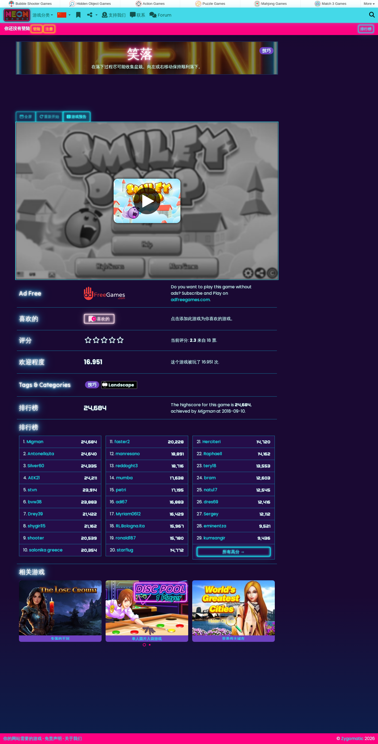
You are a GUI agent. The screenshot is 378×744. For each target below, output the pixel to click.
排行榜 (366, 28)
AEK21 (34, 478)
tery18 (209, 466)
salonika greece (46, 550)
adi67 (121, 502)
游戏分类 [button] (41, 15)
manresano (127, 454)
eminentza (215, 526)
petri (121, 490)
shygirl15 (36, 526)
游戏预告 (76, 116)
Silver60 (36, 466)
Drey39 (35, 514)
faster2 (122, 442)
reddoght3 (126, 466)
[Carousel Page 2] (149, 644)
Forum (160, 15)
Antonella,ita (41, 454)
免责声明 (53, 738)
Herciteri (211, 442)
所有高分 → (233, 551)
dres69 (211, 502)
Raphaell (212, 454)
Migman (34, 442)
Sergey (211, 514)
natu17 (210, 490)
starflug (125, 550)
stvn (32, 490)
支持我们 (114, 15)
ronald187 (125, 538)
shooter (36, 538)
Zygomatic (352, 738)
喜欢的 (99, 318)
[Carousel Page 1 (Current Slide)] (144, 644)
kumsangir (214, 538)
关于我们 (73, 738)
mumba (124, 478)
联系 (137, 15)
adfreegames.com (190, 300)
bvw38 (35, 502)
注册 (49, 28)
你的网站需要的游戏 (22, 738)
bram (210, 478)
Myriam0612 (128, 514)
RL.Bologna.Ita (130, 526)
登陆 (36, 28)
